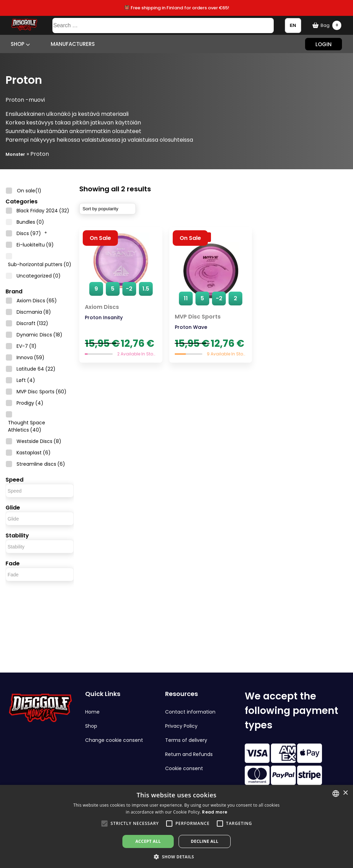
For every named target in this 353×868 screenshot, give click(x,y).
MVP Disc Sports (42, 391)
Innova (30, 357)
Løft (26, 380)
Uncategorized (39, 275)
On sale (29, 190)
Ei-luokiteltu (35, 244)
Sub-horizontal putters (39, 264)
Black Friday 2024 (43, 210)
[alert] (176, 826)
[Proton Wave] (210, 295)
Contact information (190, 711)
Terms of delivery (186, 740)
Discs (29, 233)
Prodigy (30, 403)
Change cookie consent (114, 740)
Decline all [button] (205, 841)
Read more (214, 812)
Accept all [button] (148, 841)
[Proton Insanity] (120, 295)
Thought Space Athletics (26, 426)
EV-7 (27, 346)
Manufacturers (73, 44)
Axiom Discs (37, 300)
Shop (20, 44)
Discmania (34, 312)
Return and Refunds (189, 754)
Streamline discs (41, 464)
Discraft (32, 323)
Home (92, 711)
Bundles (30, 222)
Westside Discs (39, 441)
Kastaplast (34, 452)
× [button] (345, 793)
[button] (104, 823)
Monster (15, 154)
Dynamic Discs (39, 334)
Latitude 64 (36, 368)
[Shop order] (107, 208)
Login (323, 44)
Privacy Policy (181, 726)
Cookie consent (184, 768)
